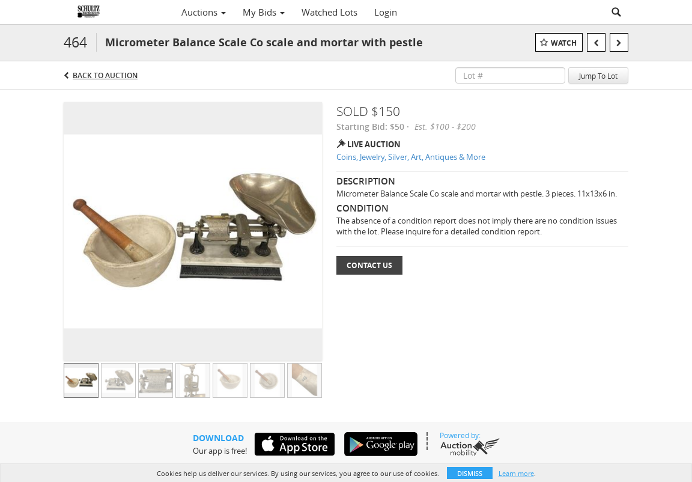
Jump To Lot (598, 76)
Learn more (516, 473)
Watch (564, 43)
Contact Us (369, 265)
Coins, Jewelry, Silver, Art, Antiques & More (410, 156)
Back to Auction (105, 75)
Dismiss (469, 473)
